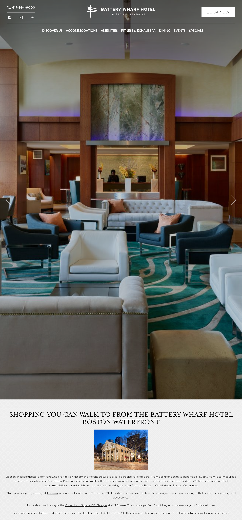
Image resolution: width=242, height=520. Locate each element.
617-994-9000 (23, 7)
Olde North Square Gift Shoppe (86, 505)
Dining (164, 30)
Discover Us (52, 30)
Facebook (9, 17)
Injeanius (52, 493)
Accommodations (81, 30)
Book (218, 12)
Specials (196, 30)
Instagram (21, 17)
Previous (11, 200)
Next (231, 200)
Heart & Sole (90, 513)
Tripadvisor (32, 17)
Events (180, 30)
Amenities (109, 30)
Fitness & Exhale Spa (138, 30)
